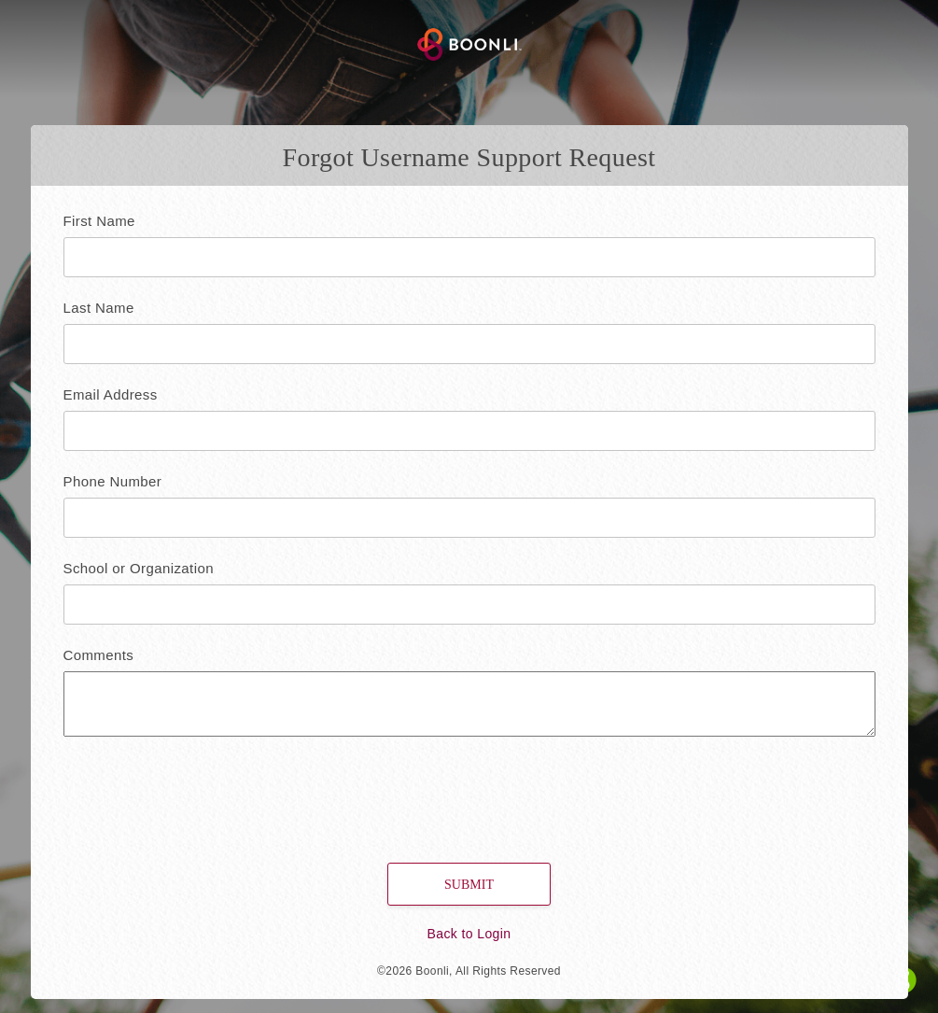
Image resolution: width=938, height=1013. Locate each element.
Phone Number (112, 481)
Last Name (98, 308)
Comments (98, 655)
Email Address (110, 394)
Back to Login (469, 933)
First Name (99, 221)
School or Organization (138, 568)
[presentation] (181, 792)
